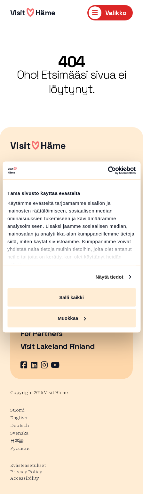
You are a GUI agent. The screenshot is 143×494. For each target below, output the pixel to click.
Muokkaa (72, 318)
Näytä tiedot (109, 277)
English (19, 417)
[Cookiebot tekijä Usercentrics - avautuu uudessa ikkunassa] (108, 170)
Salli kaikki (71, 297)
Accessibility (24, 478)
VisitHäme (33, 13)
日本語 (17, 440)
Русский (20, 448)
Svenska (19, 433)
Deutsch (19, 425)
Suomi (17, 410)
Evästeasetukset (28, 465)
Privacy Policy (26, 471)
